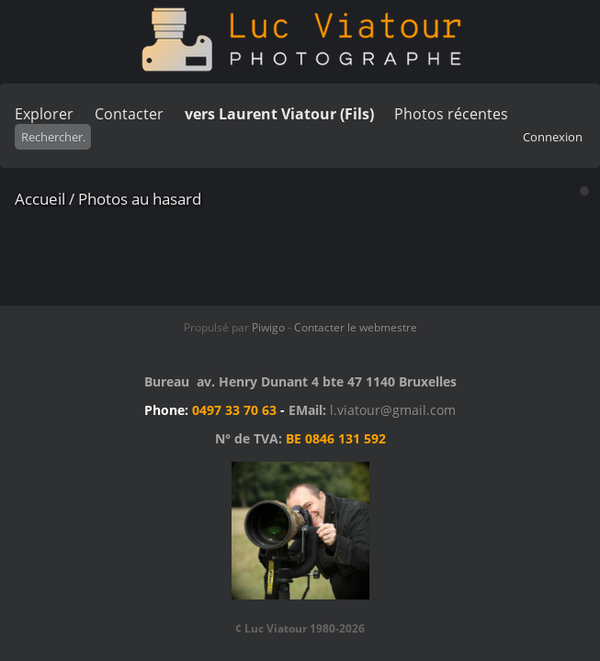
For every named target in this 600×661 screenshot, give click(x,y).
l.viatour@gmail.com (393, 410)
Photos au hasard (139, 198)
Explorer (44, 114)
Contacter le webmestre (355, 327)
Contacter (129, 114)
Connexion (553, 137)
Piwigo (268, 327)
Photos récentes (451, 114)
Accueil (40, 198)
